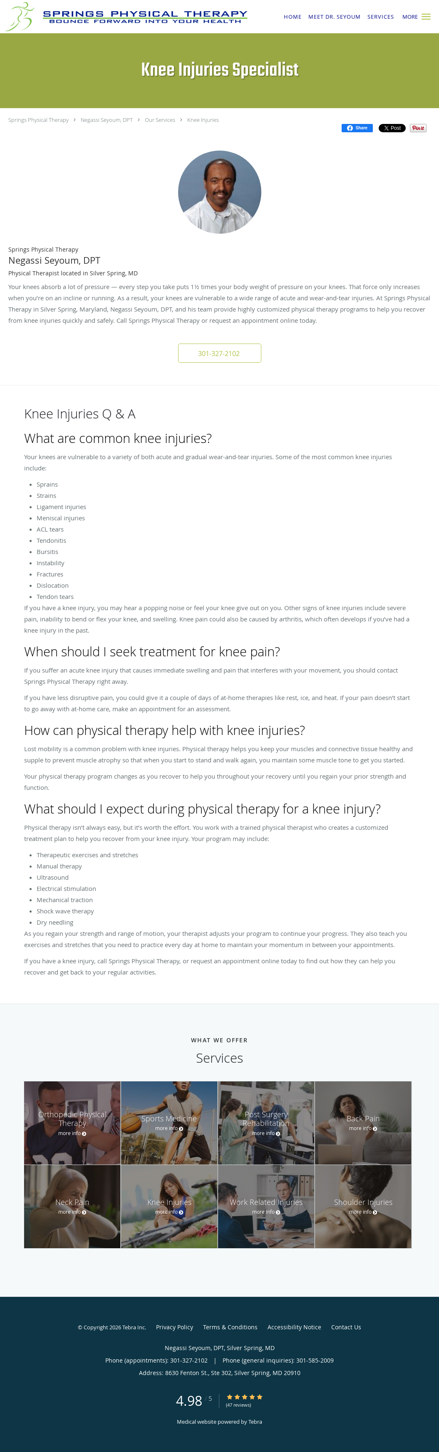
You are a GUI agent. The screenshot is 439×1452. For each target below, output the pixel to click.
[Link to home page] (124, 16)
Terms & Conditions (230, 1327)
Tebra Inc (133, 1327)
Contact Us (346, 1327)
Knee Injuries (203, 120)
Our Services (160, 120)
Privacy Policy (174, 1327)
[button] (426, 17)
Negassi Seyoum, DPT (107, 120)
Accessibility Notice (294, 1327)
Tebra (255, 1421)
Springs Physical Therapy (38, 120)
